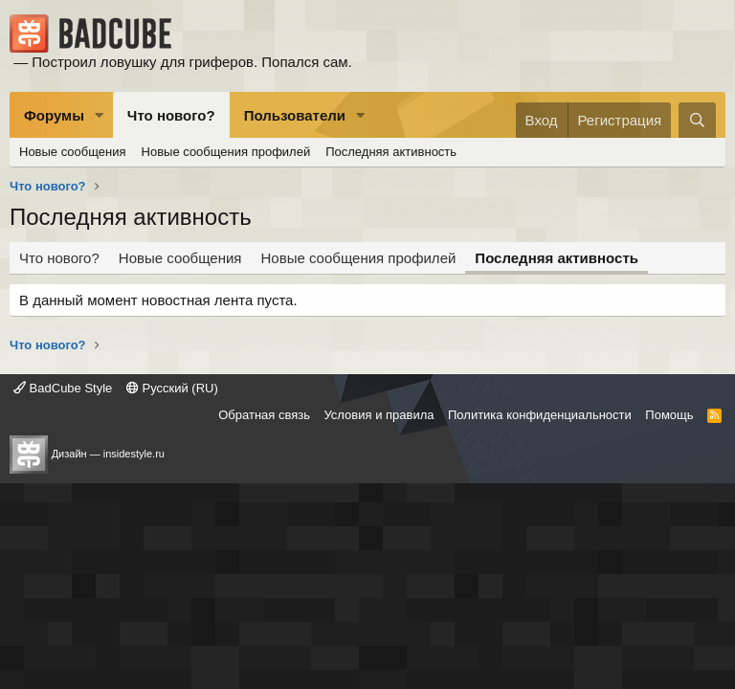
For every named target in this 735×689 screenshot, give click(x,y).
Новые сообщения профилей (226, 151)
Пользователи (294, 115)
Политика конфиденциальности (540, 415)
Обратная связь (264, 415)
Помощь (669, 415)
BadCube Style (62, 388)
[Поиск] (697, 120)
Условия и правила (378, 415)
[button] (99, 115)
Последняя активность (391, 151)
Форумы (54, 115)
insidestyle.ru (134, 453)
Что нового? (171, 115)
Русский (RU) (172, 388)
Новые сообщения (72, 151)
